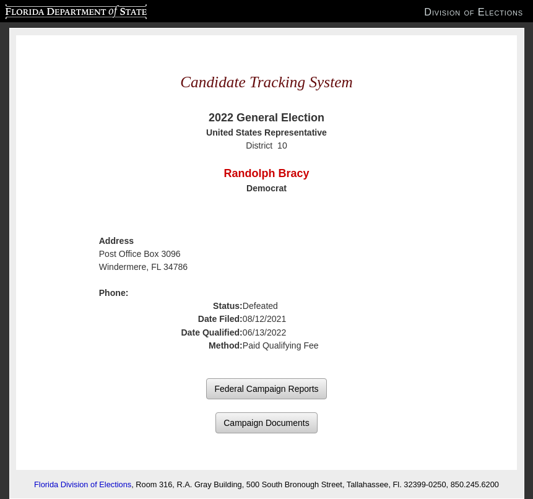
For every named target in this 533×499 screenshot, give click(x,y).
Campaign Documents (266, 423)
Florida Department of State (51, 10)
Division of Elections (473, 11)
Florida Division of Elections (82, 484)
